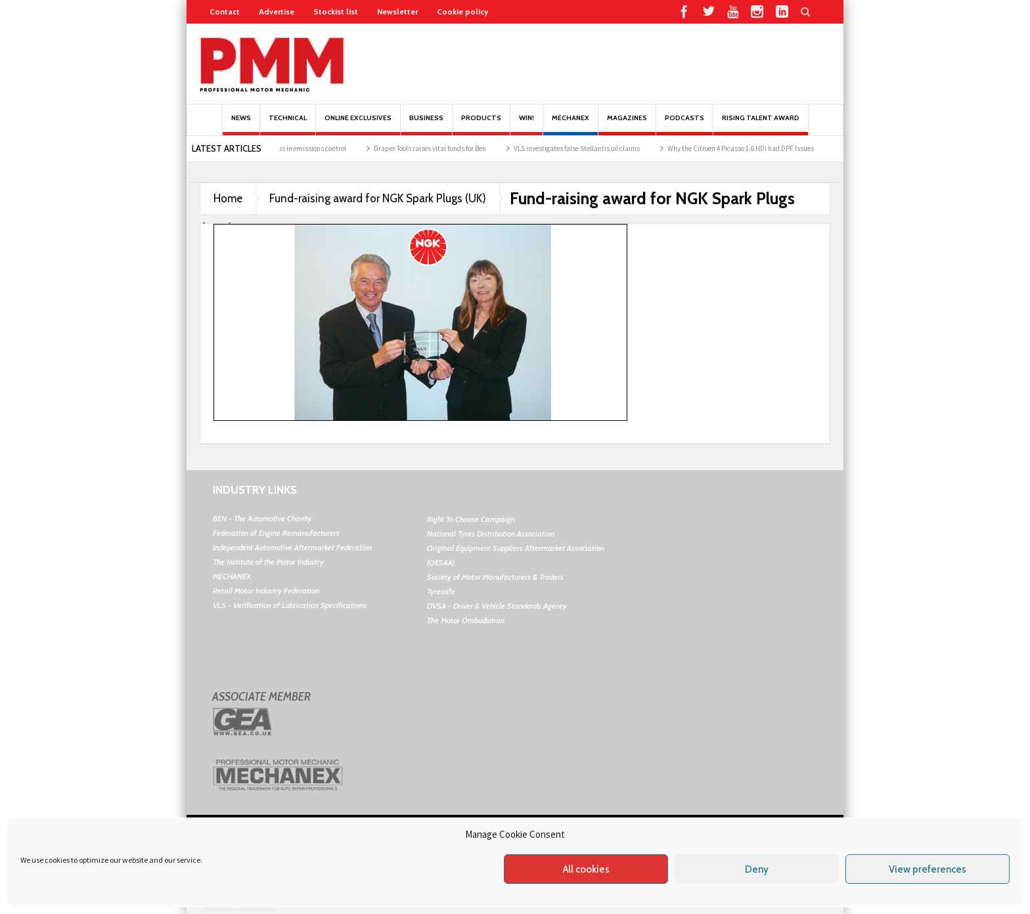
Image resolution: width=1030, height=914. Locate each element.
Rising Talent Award (760, 124)
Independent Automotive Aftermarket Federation (292, 547)
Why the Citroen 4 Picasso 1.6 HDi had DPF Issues (749, 148)
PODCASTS (684, 124)
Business (426, 124)
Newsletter (397, 11)
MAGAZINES (627, 124)
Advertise (276, 11)
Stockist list (335, 11)
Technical (287, 124)
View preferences (927, 869)
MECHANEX (232, 576)
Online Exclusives (358, 124)
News (241, 124)
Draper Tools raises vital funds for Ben (438, 148)
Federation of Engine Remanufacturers (276, 533)
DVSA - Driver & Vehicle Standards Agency (497, 606)
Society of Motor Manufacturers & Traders (495, 577)
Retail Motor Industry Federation (266, 591)
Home (227, 198)
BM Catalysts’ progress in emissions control (289, 148)
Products (481, 124)
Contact (225, 11)
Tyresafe (441, 591)
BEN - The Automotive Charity (262, 518)
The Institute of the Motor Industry (268, 562)
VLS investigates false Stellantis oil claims (585, 148)
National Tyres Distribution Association (490, 533)
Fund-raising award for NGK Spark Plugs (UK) (377, 198)
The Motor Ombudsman (465, 620)
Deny (757, 869)
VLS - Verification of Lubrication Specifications (290, 605)
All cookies (586, 869)
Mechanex (570, 124)
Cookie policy (462, 11)
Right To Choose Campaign (471, 519)
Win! (526, 124)
